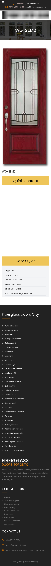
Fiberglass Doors (11, 504)
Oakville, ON (10, 386)
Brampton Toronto (13, 338)
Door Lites (8, 514)
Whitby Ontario (11, 424)
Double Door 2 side (13, 279)
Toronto (8, 416)
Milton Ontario (11, 360)
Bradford (9, 334)
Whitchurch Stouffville (14, 450)
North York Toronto (13, 381)
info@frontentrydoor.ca (35, 7)
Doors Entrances (11, 510)
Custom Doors (11, 275)
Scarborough (10, 403)
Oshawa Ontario (12, 394)
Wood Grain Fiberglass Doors (18, 293)
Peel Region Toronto (14, 429)
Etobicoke (9, 351)
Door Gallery (9, 507)
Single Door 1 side (13, 284)
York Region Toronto (14, 441)
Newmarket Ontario (13, 368)
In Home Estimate (12, 520)
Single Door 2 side (13, 288)
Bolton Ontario (11, 330)
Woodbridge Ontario (14, 433)
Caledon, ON (10, 343)
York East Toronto (12, 437)
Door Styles (9, 517)
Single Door (10, 270)
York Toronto (10, 446)
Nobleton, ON (10, 373)
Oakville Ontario (12, 390)
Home (7, 497)
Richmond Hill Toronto (14, 399)
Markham (9, 356)
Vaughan (9, 420)
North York (9, 377)
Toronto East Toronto (14, 411)
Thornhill (8, 407)
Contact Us (9, 524)
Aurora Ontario (11, 326)
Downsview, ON (11, 347)
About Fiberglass (11, 500)
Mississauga (10, 364)
